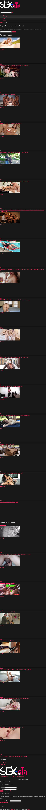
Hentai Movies (3, 762)
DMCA (13, 776)
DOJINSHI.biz (3, 764)
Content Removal (20, 776)
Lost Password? (7, 790)
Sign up (13, 809)
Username (2, 787)
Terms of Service (4, 776)
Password (2, 789)
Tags (4, 18)
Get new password (4, 802)
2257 (10, 776)
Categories (5, 16)
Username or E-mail (4, 800)
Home (4, 15)
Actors (4, 20)
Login (2, 790)
